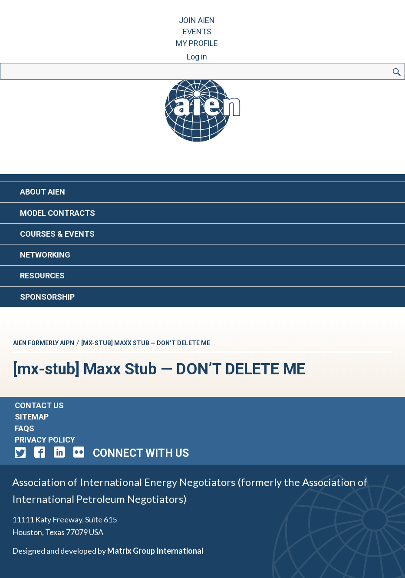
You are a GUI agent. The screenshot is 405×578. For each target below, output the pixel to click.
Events (197, 31)
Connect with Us (141, 453)
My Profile (197, 43)
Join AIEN (197, 20)
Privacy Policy (45, 439)
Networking (45, 254)
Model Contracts (57, 213)
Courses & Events (57, 233)
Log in (197, 56)
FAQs (24, 428)
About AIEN (42, 191)
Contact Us (39, 405)
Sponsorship (47, 296)
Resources (42, 275)
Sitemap (32, 416)
